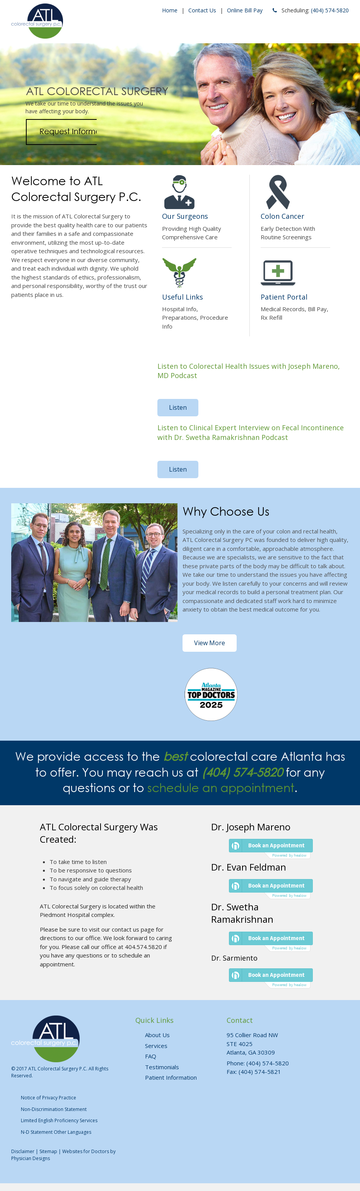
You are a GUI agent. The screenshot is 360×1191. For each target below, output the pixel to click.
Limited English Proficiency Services (59, 1120)
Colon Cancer (282, 216)
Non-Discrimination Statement (54, 1109)
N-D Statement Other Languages (56, 1132)
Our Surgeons (185, 216)
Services (156, 1046)
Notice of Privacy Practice (48, 1097)
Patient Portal (284, 297)
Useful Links (182, 297)
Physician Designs (30, 1158)
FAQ (150, 1056)
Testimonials (162, 1067)
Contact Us (202, 10)
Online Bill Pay (245, 10)
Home (169, 10)
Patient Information (171, 1077)
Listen (178, 407)
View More (209, 643)
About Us (157, 1035)
